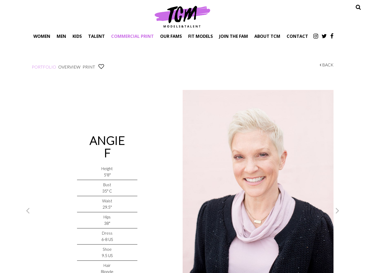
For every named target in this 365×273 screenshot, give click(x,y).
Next (337, 210)
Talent (96, 36)
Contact (297, 36)
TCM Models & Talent (182, 16)
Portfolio (44, 66)
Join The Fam (233, 36)
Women (41, 36)
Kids (77, 36)
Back (327, 64)
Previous (28, 210)
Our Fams (171, 36)
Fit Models (200, 36)
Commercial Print (132, 36)
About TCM (267, 36)
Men (61, 36)
